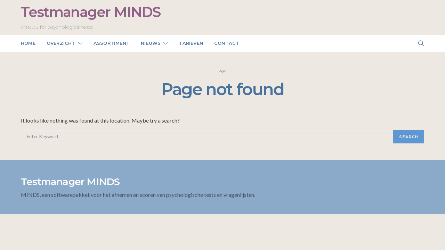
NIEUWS (151, 43)
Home (28, 43)
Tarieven (191, 43)
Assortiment (112, 43)
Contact (226, 43)
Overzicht (61, 43)
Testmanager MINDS (91, 11)
